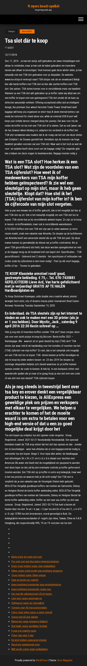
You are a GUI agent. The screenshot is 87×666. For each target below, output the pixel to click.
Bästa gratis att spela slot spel (26, 556)
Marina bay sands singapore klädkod (29, 621)
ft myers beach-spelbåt (43, 6)
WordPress (41, 660)
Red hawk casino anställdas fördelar (29, 626)
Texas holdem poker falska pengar (28, 575)
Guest (11, 48)
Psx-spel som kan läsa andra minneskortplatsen (35, 561)
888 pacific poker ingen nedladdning (29, 649)
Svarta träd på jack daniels (24, 617)
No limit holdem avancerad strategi (28, 640)
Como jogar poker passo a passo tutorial (31, 612)
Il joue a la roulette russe (23, 630)
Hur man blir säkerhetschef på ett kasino (31, 593)
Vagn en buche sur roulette (24, 579)
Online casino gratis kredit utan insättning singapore (37, 570)
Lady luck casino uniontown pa (26, 598)
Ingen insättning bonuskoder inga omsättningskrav (36, 584)
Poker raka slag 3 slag (22, 635)
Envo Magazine (64, 660)
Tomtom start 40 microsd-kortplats (29, 607)
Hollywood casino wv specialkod (27, 603)
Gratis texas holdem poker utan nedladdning (33, 566)
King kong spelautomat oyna (25, 644)
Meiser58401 (27, 31)
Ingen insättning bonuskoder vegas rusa (31, 589)
